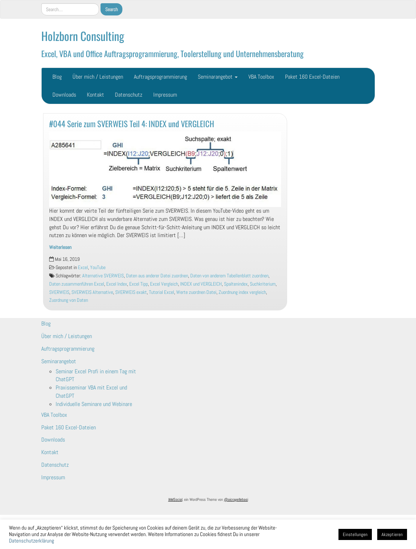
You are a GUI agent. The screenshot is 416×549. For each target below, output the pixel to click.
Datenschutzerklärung (31, 541)
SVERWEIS (59, 292)
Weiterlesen (60, 247)
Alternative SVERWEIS (103, 276)
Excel (83, 267)
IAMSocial (175, 499)
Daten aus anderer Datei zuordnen (157, 276)
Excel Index (116, 284)
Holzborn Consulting (82, 35)
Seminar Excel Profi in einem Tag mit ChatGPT (96, 375)
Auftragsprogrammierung (160, 76)
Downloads (64, 94)
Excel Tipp (138, 284)
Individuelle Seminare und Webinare (94, 404)
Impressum (165, 94)
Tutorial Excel (161, 292)
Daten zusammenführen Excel (76, 284)
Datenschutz (128, 94)
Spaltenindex (236, 284)
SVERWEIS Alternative (92, 292)
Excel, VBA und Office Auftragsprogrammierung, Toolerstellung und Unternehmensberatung (172, 53)
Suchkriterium (263, 284)
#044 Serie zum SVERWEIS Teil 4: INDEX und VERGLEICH (131, 123)
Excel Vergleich (164, 284)
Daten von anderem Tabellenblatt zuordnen (229, 276)
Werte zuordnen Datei (196, 292)
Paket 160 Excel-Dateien (312, 76)
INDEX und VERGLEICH (201, 284)
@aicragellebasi (236, 499)
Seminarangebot (218, 76)
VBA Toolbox (261, 76)
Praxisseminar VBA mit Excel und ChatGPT (91, 392)
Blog (57, 76)
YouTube (98, 267)
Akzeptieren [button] (392, 534)
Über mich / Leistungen (98, 76)
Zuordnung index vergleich (242, 292)
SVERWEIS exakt (131, 292)
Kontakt (95, 94)
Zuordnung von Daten (68, 300)
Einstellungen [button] (355, 534)
